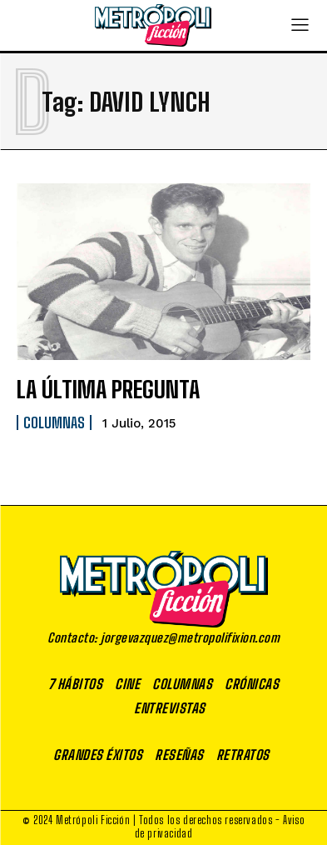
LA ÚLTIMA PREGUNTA (108, 389)
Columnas (54, 422)
